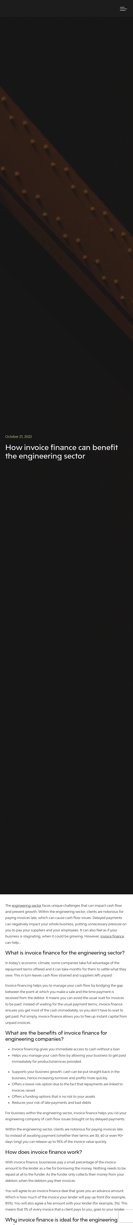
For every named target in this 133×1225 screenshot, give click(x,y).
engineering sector (26, 905)
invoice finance (112, 936)
